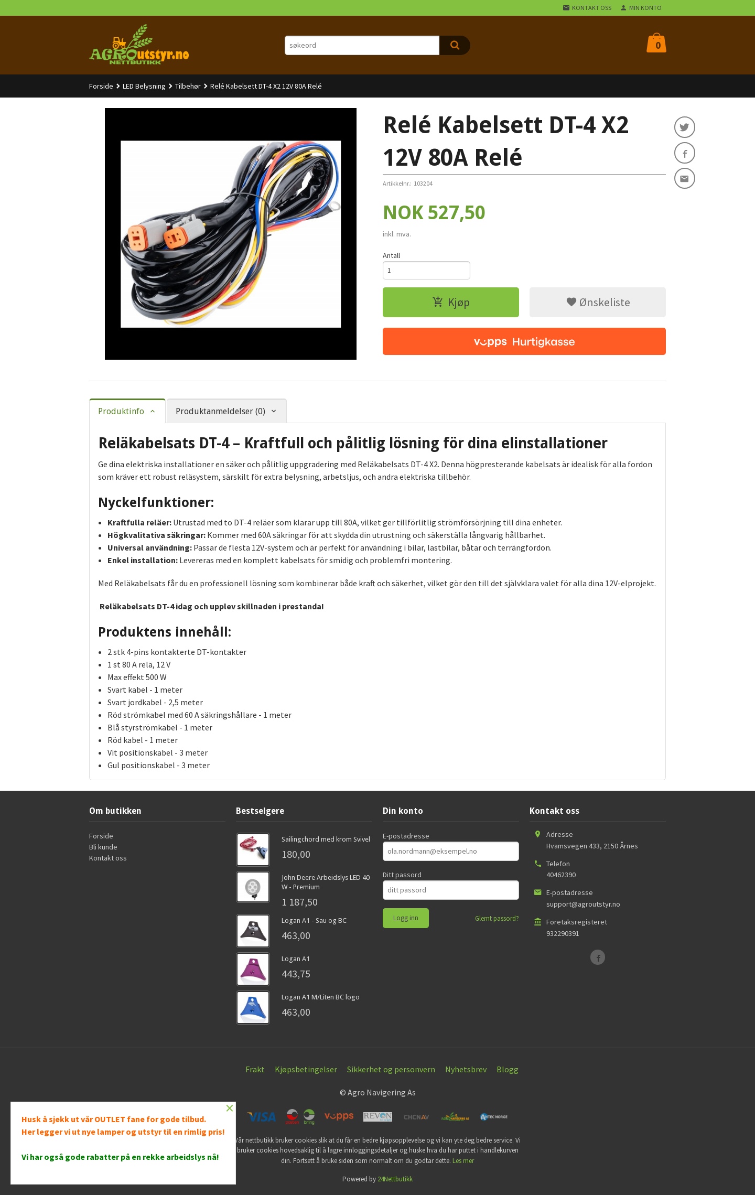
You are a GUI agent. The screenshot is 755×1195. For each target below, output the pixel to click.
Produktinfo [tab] (121, 411)
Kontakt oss (108, 858)
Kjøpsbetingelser (306, 1069)
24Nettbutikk (395, 1179)
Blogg (508, 1069)
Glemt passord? (497, 918)
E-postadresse (406, 836)
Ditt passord (402, 874)
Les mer (463, 1160)
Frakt (255, 1069)
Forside (101, 86)
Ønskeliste (598, 303)
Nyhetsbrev (466, 1069)
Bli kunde (103, 847)
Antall (391, 255)
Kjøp (451, 303)
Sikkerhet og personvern (391, 1069)
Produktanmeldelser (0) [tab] (220, 411)
